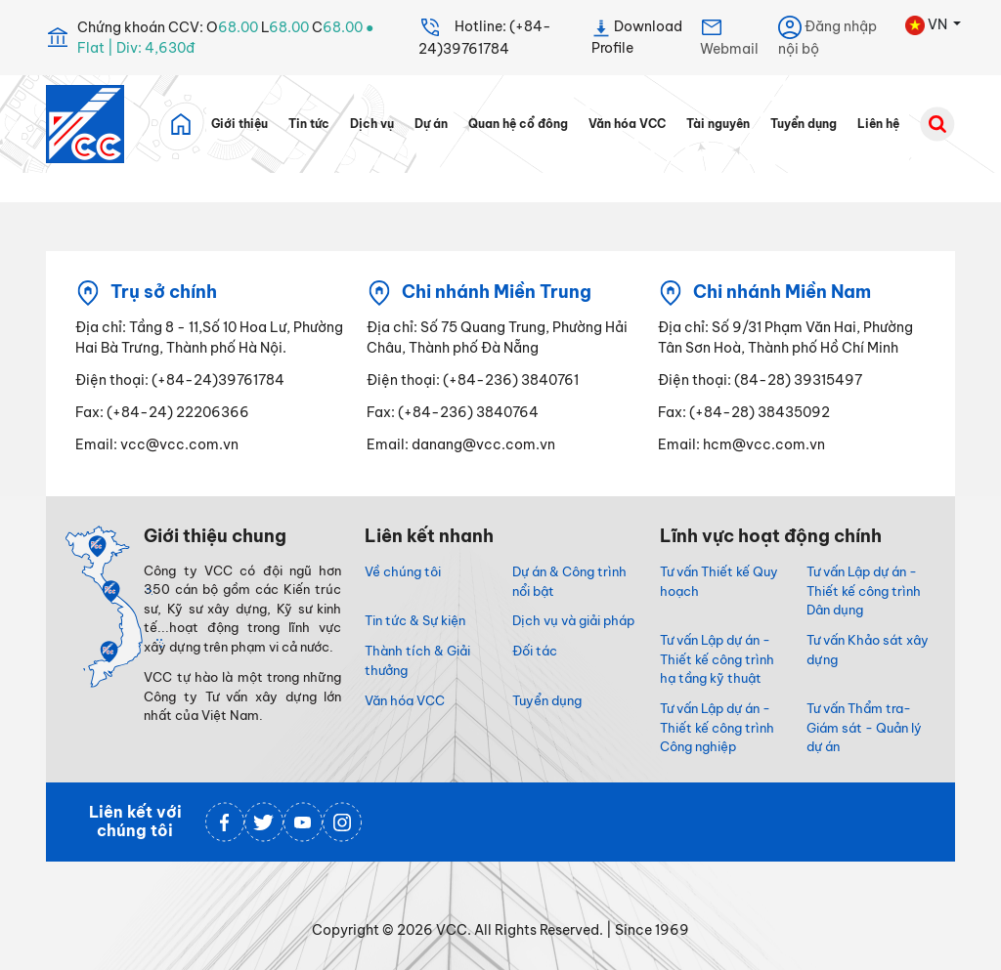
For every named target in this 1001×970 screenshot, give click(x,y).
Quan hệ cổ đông (518, 124)
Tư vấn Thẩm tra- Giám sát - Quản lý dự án (864, 727)
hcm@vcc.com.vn (764, 444)
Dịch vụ (372, 124)
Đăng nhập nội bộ (827, 37)
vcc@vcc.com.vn (179, 444)
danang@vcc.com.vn (483, 444)
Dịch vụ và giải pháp (573, 620)
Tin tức (308, 124)
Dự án (431, 124)
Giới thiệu (239, 124)
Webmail (729, 37)
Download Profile (636, 37)
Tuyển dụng (803, 124)
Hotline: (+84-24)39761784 (484, 37)
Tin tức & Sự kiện (415, 620)
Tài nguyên (718, 124)
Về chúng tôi (403, 571)
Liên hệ (878, 124)
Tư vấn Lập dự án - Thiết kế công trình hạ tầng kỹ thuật (717, 659)
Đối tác (534, 650)
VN (927, 25)
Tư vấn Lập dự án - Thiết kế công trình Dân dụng (863, 591)
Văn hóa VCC (627, 124)
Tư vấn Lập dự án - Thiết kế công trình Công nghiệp (717, 727)
